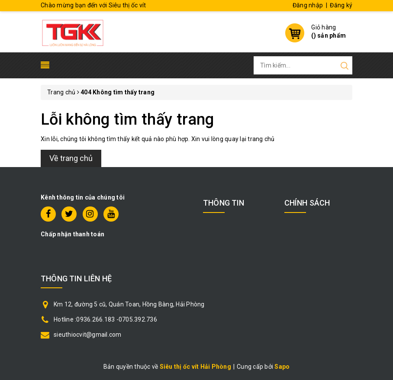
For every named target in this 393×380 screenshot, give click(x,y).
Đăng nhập (308, 5)
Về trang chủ (71, 158)
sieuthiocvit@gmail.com (88, 334)
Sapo (282, 366)
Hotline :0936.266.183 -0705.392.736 (105, 319)
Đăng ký (341, 5)
